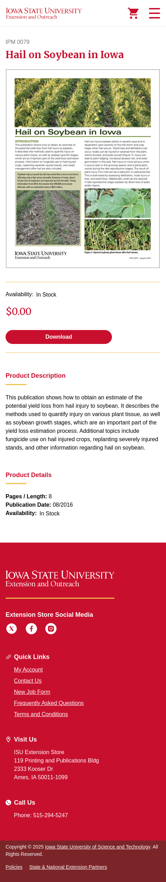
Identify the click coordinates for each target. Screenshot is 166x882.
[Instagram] (50, 629)
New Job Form (32, 692)
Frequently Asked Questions (49, 703)
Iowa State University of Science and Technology (97, 847)
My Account (28, 670)
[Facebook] (31, 629)
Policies (14, 867)
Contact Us (28, 681)
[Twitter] (11, 629)
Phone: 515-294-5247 (41, 815)
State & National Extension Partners (68, 867)
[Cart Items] (133, 13)
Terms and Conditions (41, 714)
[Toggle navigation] (153, 13)
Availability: (19, 294)
